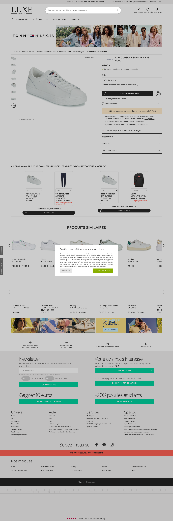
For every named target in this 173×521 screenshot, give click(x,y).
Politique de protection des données (93, 266)
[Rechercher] (117, 10)
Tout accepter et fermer (102, 271)
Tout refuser (66, 271)
